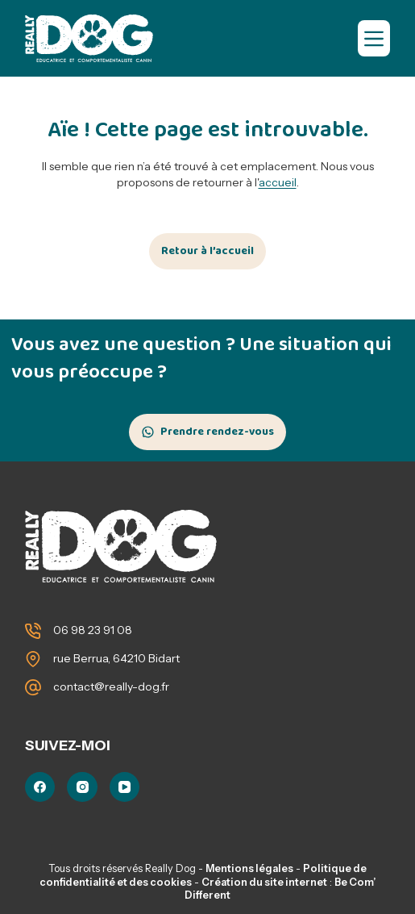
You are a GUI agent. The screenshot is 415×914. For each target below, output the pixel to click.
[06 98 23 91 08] (33, 631)
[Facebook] (40, 787)
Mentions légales (249, 868)
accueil (278, 182)
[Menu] (374, 38)
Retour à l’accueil (207, 251)
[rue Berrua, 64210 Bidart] (33, 659)
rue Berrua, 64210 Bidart (116, 658)
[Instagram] (82, 787)
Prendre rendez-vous (217, 431)
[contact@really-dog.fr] (33, 687)
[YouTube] (125, 787)
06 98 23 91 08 (92, 630)
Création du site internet (264, 882)
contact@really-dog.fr (111, 686)
